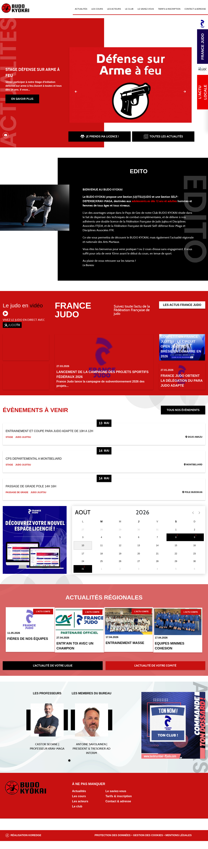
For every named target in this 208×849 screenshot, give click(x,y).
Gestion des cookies (148, 843)
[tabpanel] (47, 730)
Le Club (129, 9)
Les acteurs (114, 9)
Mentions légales (178, 843)
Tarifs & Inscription (169, 9)
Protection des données (113, 843)
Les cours (97, 9)
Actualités (81, 9)
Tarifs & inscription (119, 804)
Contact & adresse (118, 809)
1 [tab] (69, 768)
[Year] (133, 521)
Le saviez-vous (146, 9)
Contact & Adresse (195, 9)
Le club (77, 814)
